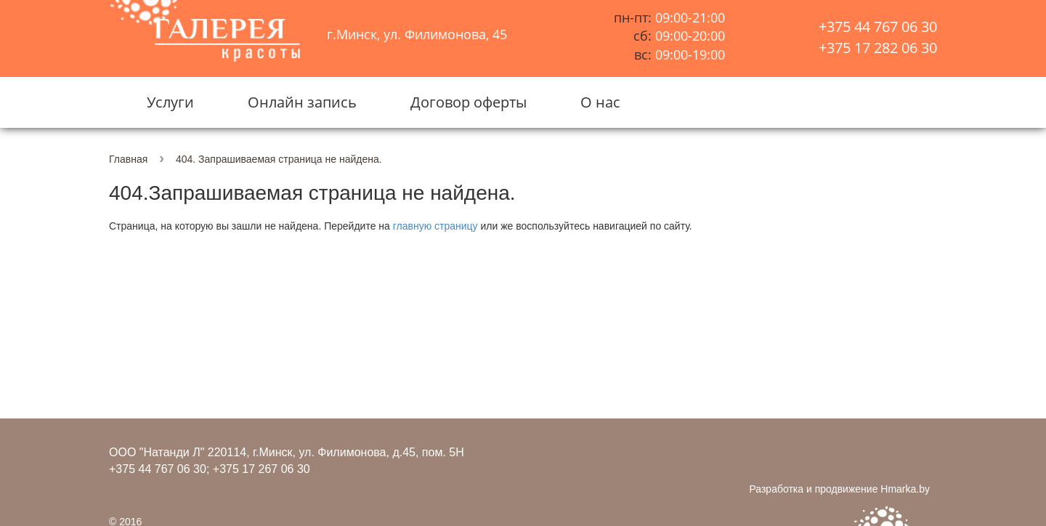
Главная (128, 159)
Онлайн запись (302, 102)
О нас (600, 102)
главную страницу (435, 226)
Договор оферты (468, 102)
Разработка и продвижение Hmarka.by (839, 489)
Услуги (170, 102)
